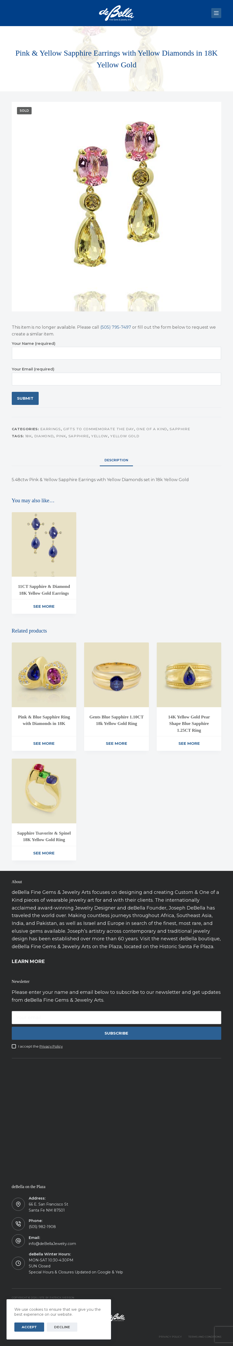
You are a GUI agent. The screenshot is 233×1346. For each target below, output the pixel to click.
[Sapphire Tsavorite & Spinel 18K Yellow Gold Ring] (44, 791)
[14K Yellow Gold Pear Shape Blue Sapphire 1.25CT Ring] (189, 674)
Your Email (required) (117, 374)
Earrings (50, 429)
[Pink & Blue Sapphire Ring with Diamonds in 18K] (44, 674)
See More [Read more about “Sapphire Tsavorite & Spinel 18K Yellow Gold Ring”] (44, 853)
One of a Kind (151, 429)
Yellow (99, 436)
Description (116, 460)
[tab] (116, 460)
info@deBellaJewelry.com (52, 1243)
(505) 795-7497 (115, 327)
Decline (56, 1327)
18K (28, 436)
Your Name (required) (117, 348)
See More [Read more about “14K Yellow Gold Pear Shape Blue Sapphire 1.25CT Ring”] (189, 743)
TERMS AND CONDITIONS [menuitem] (204, 1336)
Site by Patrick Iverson (56, 1297)
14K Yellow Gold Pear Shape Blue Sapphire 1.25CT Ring (189, 724)
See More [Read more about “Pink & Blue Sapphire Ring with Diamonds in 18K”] (44, 743)
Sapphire (180, 429)
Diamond (44, 436)
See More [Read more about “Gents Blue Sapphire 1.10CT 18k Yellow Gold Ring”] (116, 743)
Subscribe (116, 1033)
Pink (61, 436)
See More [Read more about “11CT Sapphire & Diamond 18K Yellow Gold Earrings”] (44, 606)
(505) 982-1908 (42, 1226)
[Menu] (216, 13)
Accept (27, 1327)
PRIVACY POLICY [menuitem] (170, 1336)
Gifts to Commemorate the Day (98, 429)
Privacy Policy (51, 1046)
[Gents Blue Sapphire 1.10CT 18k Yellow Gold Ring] (116, 674)
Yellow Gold (124, 436)
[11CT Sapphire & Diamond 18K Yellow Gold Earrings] (44, 544)
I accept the (40, 1046)
